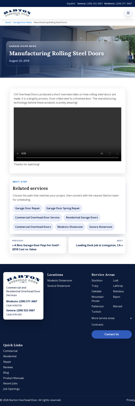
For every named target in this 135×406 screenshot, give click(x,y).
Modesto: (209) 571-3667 (21, 301)
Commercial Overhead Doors (33, 227)
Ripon (116, 297)
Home (8, 22)
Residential (9, 356)
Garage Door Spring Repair (63, 208)
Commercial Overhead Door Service (37, 217)
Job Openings (11, 389)
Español (71, 3)
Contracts (97, 324)
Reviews (8, 367)
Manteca (118, 291)
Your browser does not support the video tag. (67, 134)
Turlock (96, 311)
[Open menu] (128, 12)
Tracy (95, 286)
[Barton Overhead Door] (17, 13)
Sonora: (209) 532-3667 (20, 310)
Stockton (97, 280)
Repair (7, 362)
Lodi (115, 280)
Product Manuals (13, 378)
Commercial (10, 351)
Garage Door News (22, 22)
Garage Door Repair (27, 208)
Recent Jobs (10, 383)
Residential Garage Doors (82, 217)
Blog (6, 372)
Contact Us (111, 334)
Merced (117, 306)
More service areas (103, 318)
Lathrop (118, 286)
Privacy (130, 400)
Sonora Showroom (100, 227)
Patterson (98, 306)
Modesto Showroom (70, 227)
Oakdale (96, 291)
